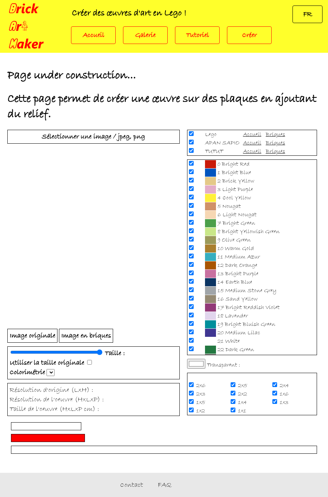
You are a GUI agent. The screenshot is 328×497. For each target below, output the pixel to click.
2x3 (201, 394)
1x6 (285, 394)
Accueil (93, 35)
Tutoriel (197, 35)
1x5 (201, 402)
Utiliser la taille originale (47, 363)
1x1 (243, 411)
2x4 (285, 386)
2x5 (243, 386)
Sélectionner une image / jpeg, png (93, 136)
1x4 (243, 402)
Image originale (32, 335)
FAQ (164, 485)
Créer (249, 35)
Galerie (145, 35)
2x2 (243, 394)
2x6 (201, 386)
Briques (275, 134)
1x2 (201, 411)
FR (307, 14)
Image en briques (86, 335)
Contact (131, 485)
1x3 (285, 402)
